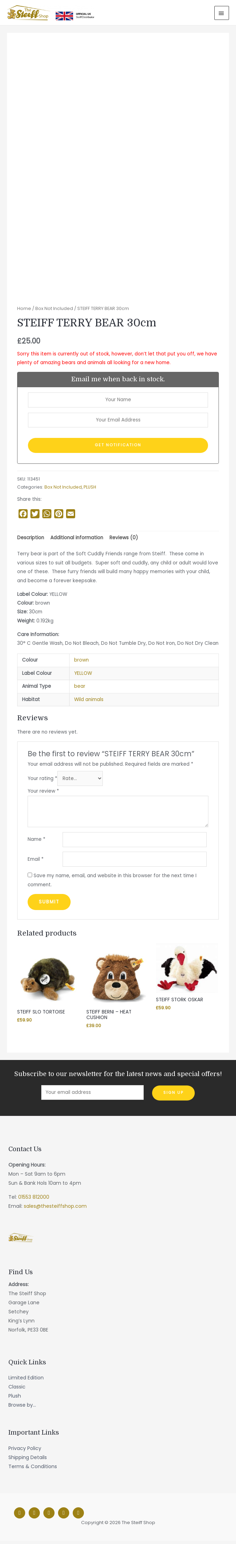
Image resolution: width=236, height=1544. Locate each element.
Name (36, 842)
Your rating (42, 781)
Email (36, 862)
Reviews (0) (123, 540)
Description (30, 540)
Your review (43, 794)
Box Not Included (54, 312)
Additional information (76, 540)
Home (24, 312)
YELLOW (83, 676)
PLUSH (90, 490)
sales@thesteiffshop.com (55, 1209)
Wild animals (88, 702)
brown (81, 663)
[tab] (30, 541)
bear (79, 689)
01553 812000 (33, 1200)
